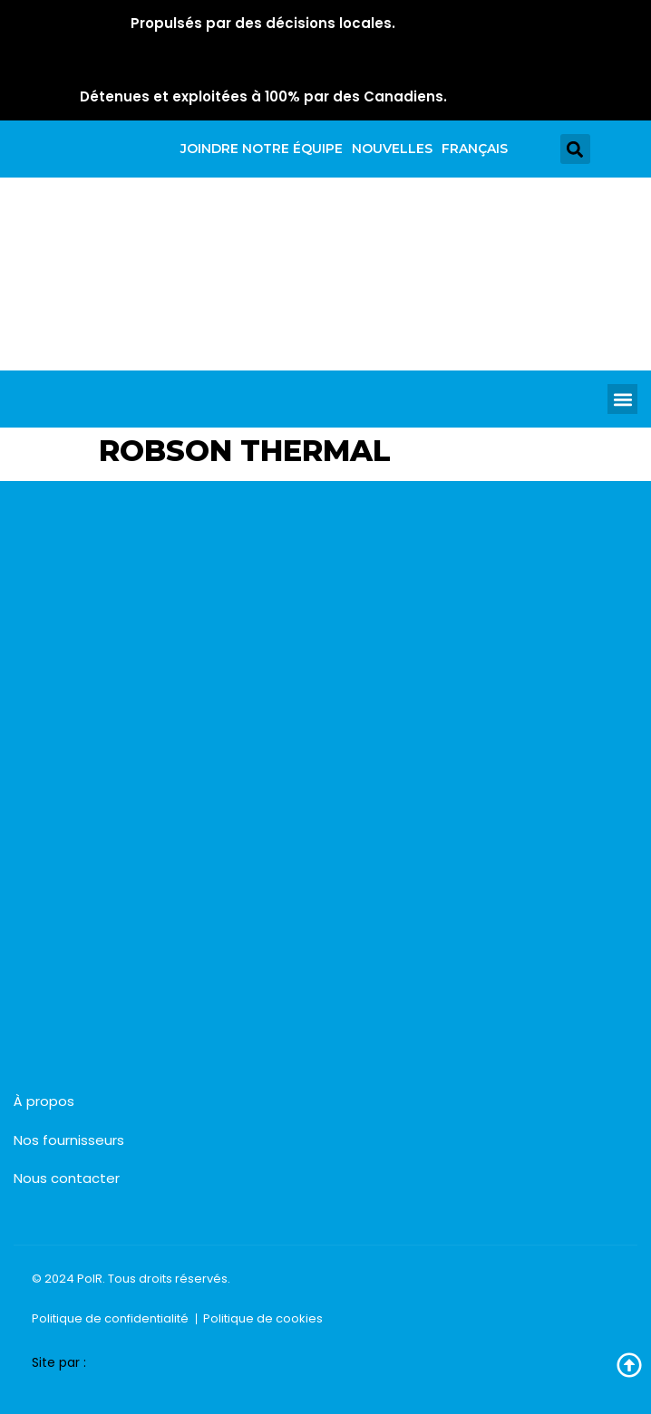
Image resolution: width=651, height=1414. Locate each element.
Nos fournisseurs (69, 1139)
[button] (575, 149)
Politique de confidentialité (110, 1318)
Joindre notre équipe (261, 148)
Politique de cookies (263, 1318)
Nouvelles (392, 148)
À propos (44, 1101)
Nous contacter (67, 1178)
